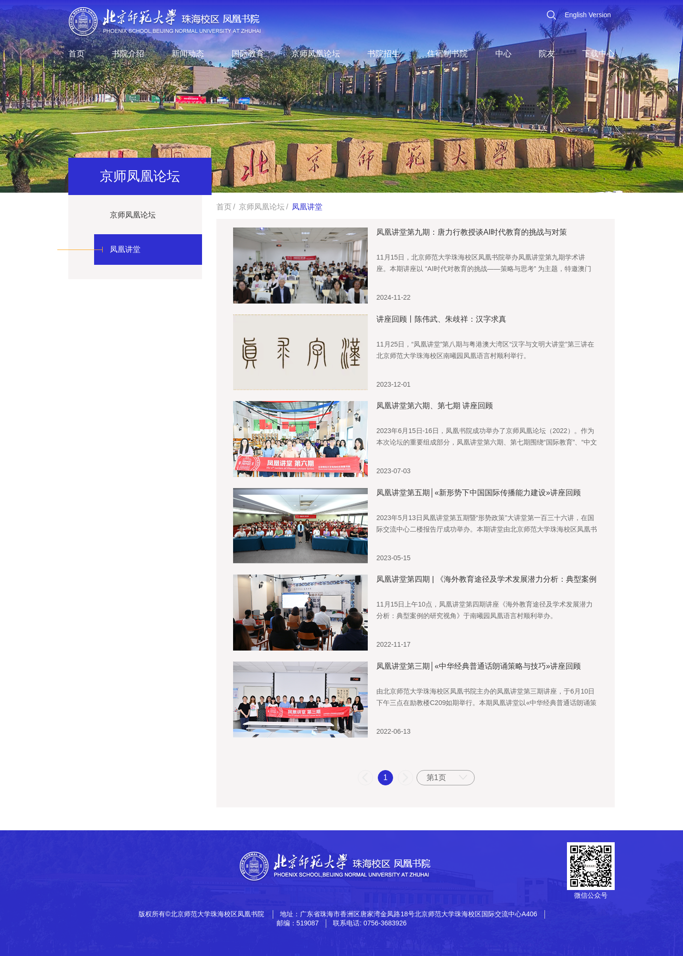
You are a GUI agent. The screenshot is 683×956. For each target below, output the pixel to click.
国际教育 (248, 53)
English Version (588, 15)
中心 (503, 53)
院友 (547, 53)
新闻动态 (187, 53)
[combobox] (445, 778)
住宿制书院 (447, 53)
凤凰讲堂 (125, 249)
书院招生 (383, 53)
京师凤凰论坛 (315, 53)
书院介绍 (128, 53)
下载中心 (598, 53)
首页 (76, 53)
